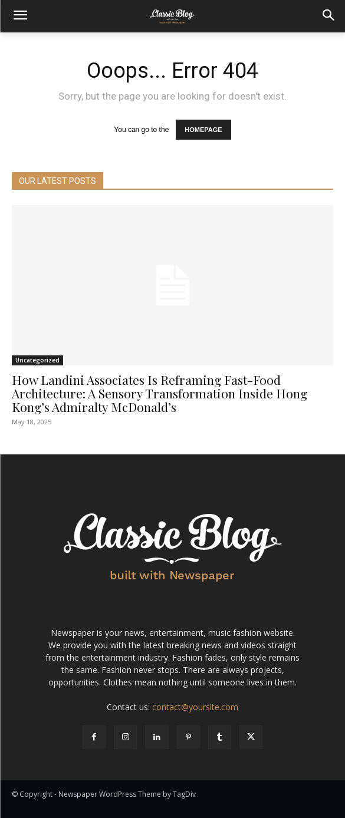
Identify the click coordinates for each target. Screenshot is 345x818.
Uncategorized (37, 360)
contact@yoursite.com (195, 707)
